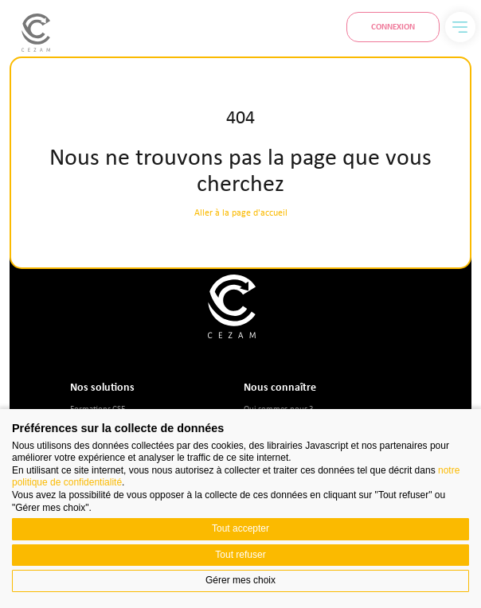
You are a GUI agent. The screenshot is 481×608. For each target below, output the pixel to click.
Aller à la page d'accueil (240, 212)
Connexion (393, 26)
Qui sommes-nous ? (278, 408)
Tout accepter (240, 528)
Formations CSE (97, 408)
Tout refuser (240, 554)
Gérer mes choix (240, 580)
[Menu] (460, 27)
